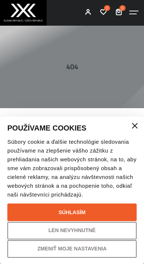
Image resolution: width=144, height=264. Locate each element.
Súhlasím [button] (71, 212)
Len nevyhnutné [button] (72, 230)
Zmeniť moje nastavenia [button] (72, 249)
